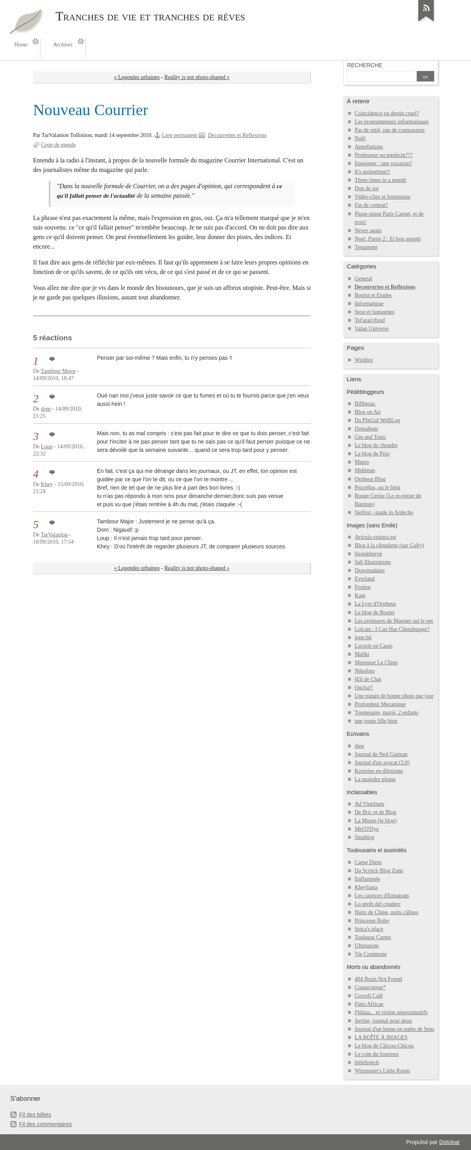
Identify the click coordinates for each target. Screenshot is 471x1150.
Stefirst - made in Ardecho (383, 512)
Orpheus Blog (369, 479)
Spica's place (368, 929)
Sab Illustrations (372, 562)
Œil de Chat (367, 679)
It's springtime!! (372, 172)
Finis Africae (368, 1004)
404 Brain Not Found (378, 979)
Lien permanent (179, 135)
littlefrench (366, 1062)
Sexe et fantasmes (374, 312)
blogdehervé (368, 554)
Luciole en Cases (373, 646)
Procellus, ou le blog (377, 487)
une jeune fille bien (375, 721)
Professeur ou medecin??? (383, 155)
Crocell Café (368, 996)
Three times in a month (380, 180)
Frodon (362, 587)
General (363, 279)
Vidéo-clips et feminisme (382, 197)
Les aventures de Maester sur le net (393, 621)
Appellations (368, 147)
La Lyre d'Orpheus (375, 604)
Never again (367, 230)
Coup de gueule (58, 145)
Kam (359, 595)
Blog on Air (367, 412)
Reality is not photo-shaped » (197, 77)
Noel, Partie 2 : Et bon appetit (387, 239)
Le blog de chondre (376, 445)
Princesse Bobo (371, 921)
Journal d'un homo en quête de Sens (394, 1029)
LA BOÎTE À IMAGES (381, 1037)
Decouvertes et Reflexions (237, 135)
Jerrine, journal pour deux (383, 1021)
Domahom (366, 429)
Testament (365, 247)
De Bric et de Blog (375, 812)
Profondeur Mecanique (380, 704)
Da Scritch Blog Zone (378, 871)
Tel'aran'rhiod (369, 320)
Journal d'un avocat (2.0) (382, 763)
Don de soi (366, 188)
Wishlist (363, 360)
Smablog (364, 837)
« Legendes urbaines (137, 77)
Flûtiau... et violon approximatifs (391, 1012)
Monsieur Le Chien (376, 663)
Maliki (361, 654)
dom (46, 409)
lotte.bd (362, 638)
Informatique (368, 304)
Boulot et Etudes (372, 295)
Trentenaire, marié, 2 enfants (386, 713)
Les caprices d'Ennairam (381, 896)
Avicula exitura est (375, 537)
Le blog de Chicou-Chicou (384, 1046)
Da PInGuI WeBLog (377, 420)
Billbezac (364, 404)
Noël (359, 138)
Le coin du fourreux (376, 1054)
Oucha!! (363, 688)
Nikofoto (364, 671)
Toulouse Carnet (372, 937)
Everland (364, 579)
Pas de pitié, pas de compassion (389, 130)
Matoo (361, 462)
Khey (47, 484)
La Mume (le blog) (375, 821)
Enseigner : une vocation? (383, 163)
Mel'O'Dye (366, 829)
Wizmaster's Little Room (382, 1071)
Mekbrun (364, 470)
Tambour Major (58, 371)
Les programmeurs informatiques (391, 122)
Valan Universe (371, 329)
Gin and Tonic (370, 437)
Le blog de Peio (371, 454)
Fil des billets (35, 1114)
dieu (359, 746)
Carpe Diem (367, 862)
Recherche (364, 65)
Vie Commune (370, 954)
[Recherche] (381, 77)
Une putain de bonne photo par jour (393, 696)
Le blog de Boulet (374, 613)
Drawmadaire (369, 570)
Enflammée (367, 879)
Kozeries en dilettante (378, 771)
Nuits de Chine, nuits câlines (386, 912)
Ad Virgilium (369, 804)
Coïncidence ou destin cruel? (386, 113)
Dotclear (449, 1142)
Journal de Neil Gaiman (381, 754)
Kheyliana (365, 887)
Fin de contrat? (371, 205)
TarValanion (54, 535)
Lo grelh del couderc (377, 904)
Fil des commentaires (45, 1124)
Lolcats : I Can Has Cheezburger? (391, 629)
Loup (47, 447)
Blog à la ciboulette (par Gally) (389, 545)
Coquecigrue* (370, 987)
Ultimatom (366, 946)
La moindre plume (375, 779)
